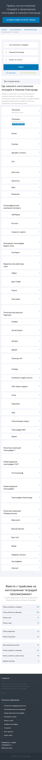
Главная (4, 29)
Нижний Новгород (30, 29)
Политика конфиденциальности (15, 706)
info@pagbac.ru (6, 745)
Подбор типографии (11, 724)
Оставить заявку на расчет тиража (21, 20)
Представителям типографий (14, 713)
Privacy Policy (26, 756)
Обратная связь (6, 748)
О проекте (7, 728)
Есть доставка (11, 73)
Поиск (21, 67)
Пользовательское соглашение (15, 709)
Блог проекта (8, 731)
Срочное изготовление (28, 73)
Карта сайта (8, 735)
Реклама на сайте (10, 717)
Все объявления (15, 29)
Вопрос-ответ (8, 720)
